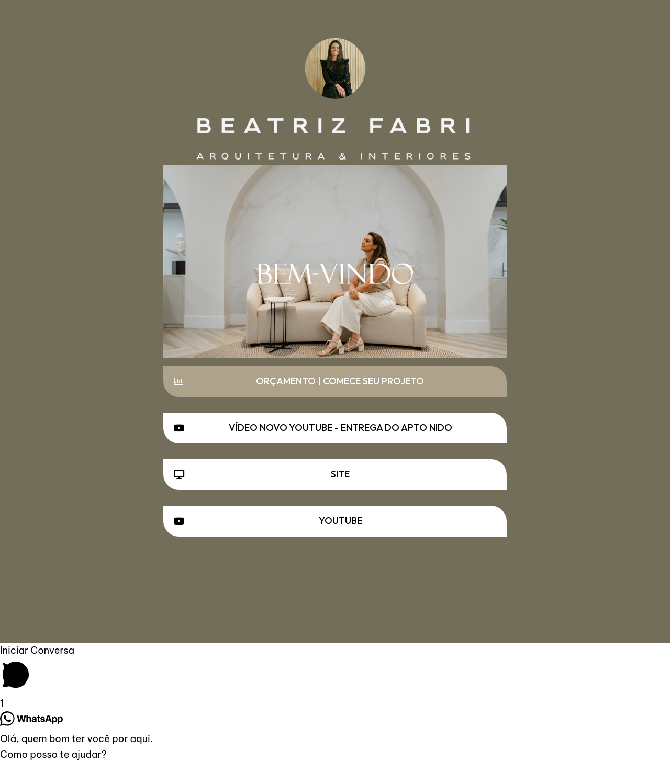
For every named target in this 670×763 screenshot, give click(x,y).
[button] (335, 381)
